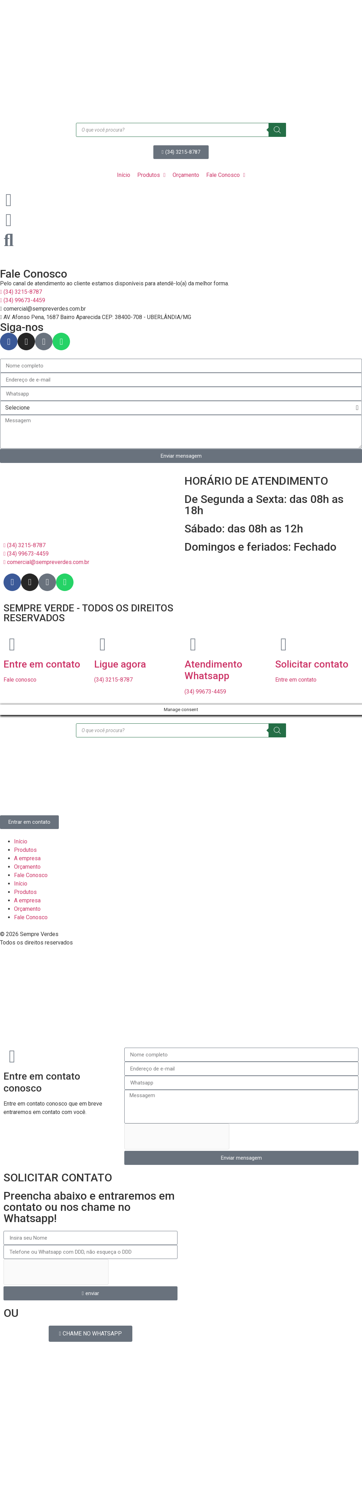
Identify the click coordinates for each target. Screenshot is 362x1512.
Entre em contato (42, 664)
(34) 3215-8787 (113, 679)
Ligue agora (120, 664)
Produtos (25, 850)
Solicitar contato (311, 664)
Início (20, 841)
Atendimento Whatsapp (213, 670)
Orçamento (27, 866)
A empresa (27, 858)
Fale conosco (20, 679)
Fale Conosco (31, 875)
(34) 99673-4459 (205, 691)
